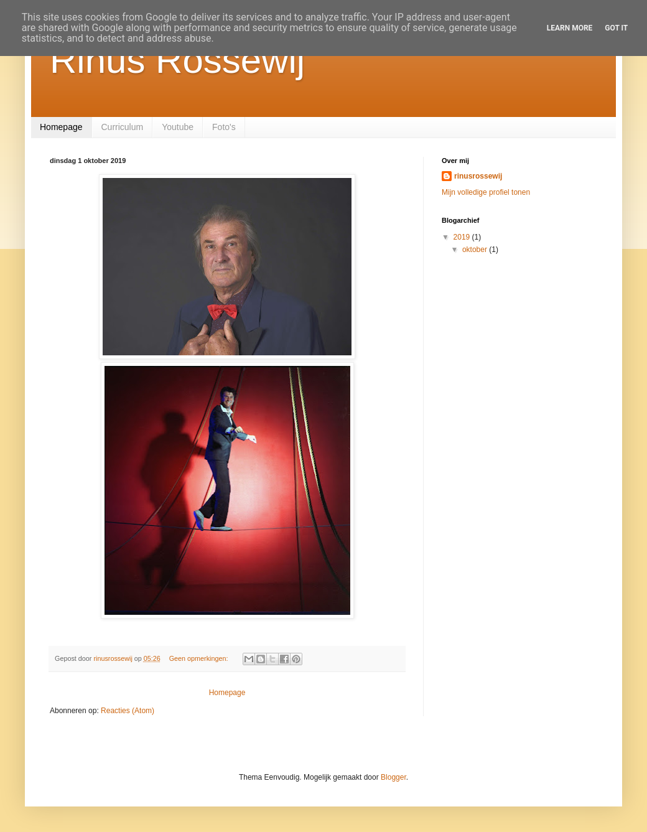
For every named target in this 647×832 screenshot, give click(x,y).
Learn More (570, 28)
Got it (616, 28)
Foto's (224, 127)
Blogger (393, 777)
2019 (463, 237)
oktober (475, 249)
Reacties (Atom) (127, 710)
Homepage (61, 127)
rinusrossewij (478, 176)
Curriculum (122, 127)
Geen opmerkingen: (199, 658)
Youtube (177, 127)
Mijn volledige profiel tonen (486, 192)
